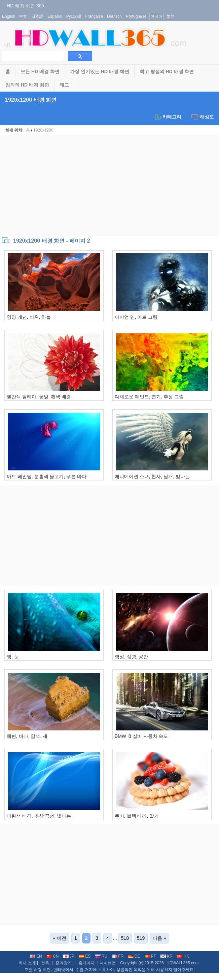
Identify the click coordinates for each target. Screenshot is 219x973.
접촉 (45, 963)
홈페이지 (86, 963)
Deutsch (114, 16)
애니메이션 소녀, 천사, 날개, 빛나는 (152, 476)
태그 (64, 85)
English (8, 16)
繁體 (171, 16)
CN (52, 956)
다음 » (159, 938)
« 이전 (59, 938)
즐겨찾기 (64, 963)
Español (54, 16)
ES (84, 956)
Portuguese (136, 16)
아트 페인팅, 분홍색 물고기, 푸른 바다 (46, 476)
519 (141, 938)
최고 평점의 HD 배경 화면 (167, 71)
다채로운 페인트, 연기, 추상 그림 (149, 396)
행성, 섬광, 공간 (131, 656)
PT (150, 956)
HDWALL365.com (183, 963)
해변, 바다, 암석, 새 (27, 736)
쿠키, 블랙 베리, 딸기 (137, 816)
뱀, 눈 (13, 656)
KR (166, 956)
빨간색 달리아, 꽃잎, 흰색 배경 (39, 396)
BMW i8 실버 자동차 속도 (141, 736)
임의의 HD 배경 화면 (27, 85)
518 (125, 938)
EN (36, 956)
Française (94, 16)
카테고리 (167, 116)
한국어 (156, 16)
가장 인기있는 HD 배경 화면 (99, 71)
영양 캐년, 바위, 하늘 (29, 317)
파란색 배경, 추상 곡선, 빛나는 (39, 816)
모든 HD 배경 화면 (40, 71)
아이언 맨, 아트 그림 (136, 317)
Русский (73, 16)
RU (101, 956)
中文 (23, 16)
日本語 (37, 16)
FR (117, 956)
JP (68, 956)
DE (134, 956)
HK (183, 956)
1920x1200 (43, 130)
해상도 (202, 116)
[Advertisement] (109, 186)
